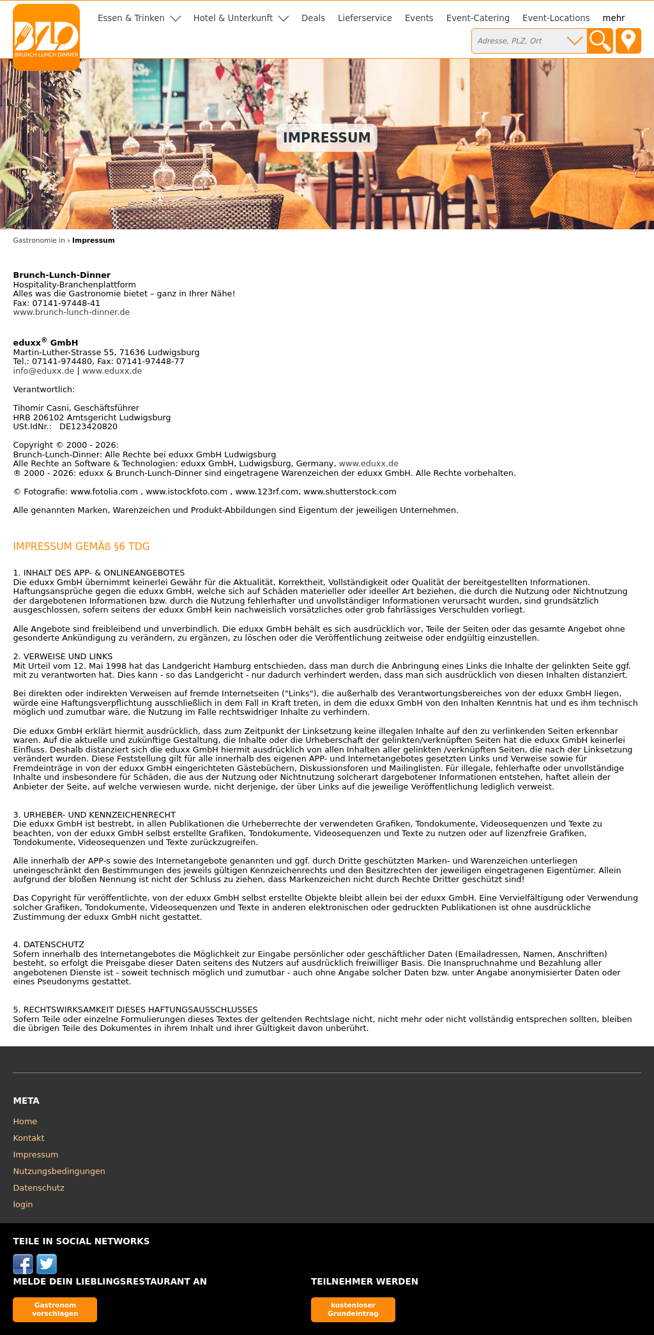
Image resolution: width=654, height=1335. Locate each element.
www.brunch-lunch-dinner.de (71, 312)
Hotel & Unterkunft (233, 18)
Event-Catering (478, 18)
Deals (313, 18)
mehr (614, 18)
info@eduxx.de (43, 371)
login (23, 1204)
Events (419, 18)
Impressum (35, 1154)
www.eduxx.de (112, 371)
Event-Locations (556, 18)
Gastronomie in (39, 240)
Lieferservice (365, 18)
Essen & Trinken (131, 18)
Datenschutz (38, 1188)
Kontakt (28, 1138)
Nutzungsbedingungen (59, 1171)
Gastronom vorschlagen (55, 1309)
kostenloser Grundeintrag (353, 1309)
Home (25, 1121)
